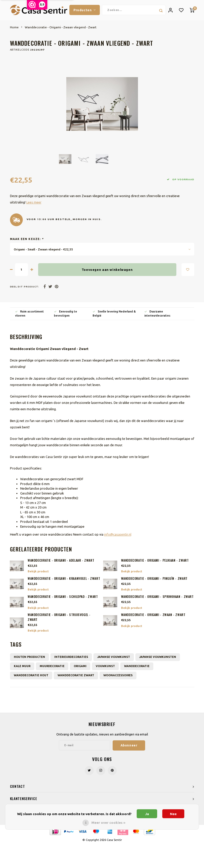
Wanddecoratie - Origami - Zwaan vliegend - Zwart (60, 27)
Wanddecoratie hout (31, 675)
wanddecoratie (136, 666)
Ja (147, 814)
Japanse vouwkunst (113, 657)
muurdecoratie (52, 666)
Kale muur (22, 666)
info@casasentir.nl (117, 534)
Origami (80, 666)
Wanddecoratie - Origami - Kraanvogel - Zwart (64, 578)
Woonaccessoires (118, 675)
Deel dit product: (24, 286)
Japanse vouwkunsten (157, 657)
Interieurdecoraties (71, 657)
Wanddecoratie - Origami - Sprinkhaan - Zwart (157, 597)
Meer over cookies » (108, 822)
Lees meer (33, 202)
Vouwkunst (105, 666)
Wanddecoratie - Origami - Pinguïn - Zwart (154, 578)
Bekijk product (38, 571)
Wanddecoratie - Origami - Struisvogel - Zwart (59, 617)
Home (14, 27)
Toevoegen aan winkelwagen (107, 270)
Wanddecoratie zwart (76, 675)
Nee (173, 814)
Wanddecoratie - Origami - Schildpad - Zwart (63, 597)
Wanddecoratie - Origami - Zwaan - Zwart (153, 615)
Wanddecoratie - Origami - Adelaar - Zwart (61, 560)
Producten (84, 10)
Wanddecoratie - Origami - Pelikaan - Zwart (155, 560)
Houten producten (29, 657)
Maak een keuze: (27, 239)
